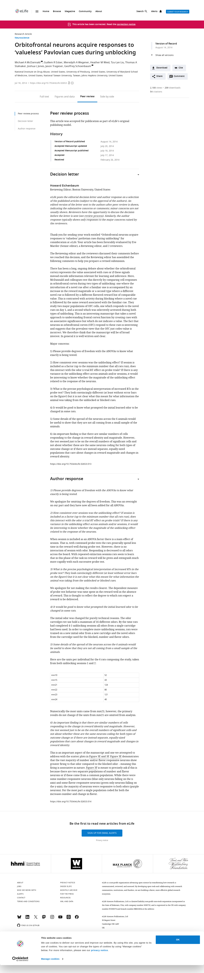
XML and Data (66, 901)
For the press (67, 894)
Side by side (107, 97)
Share (159, 76)
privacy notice (99, 958)
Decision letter (25, 121)
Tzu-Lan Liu (117, 62)
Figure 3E (116, 756)
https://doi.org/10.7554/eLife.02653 (48, 83)
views (156, 87)
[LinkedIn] (27, 918)
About (98, 11)
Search (140, 11)
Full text (44, 97)
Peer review (87, 97)
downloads (172, 87)
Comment (180, 77)
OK (178, 947)
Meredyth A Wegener (76, 62)
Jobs (19, 886)
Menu (37, 11)
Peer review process (28, 113)
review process (93, 216)
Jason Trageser (54, 66)
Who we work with (26, 890)
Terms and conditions (28, 901)
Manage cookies (50, 966)
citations (156, 91)
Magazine (70, 11)
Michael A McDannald (27, 62)
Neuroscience (22, 38)
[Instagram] (52, 918)
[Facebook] (77, 918)
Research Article (23, 34)
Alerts (154, 11)
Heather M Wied (100, 62)
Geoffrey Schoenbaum (77, 66)
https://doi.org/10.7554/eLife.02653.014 (70, 801)
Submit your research (177, 11)
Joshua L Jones (35, 66)
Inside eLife (66, 886)
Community (85, 11)
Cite (181, 68)
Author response (26, 128)
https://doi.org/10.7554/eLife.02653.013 (70, 464)
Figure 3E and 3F (99, 756)
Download (161, 68)
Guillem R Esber (53, 62)
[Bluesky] (19, 918)
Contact (21, 897)
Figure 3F (91, 768)
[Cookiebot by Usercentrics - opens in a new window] (20, 967)
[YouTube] (60, 918)
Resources (65, 897)
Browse (57, 11)
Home (46, 11)
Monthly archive (68, 890)
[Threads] (68, 918)
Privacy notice (102, 840)
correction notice (126, 24)
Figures (65, 97)
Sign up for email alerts (102, 833)
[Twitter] (36, 918)
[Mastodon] (44, 918)
